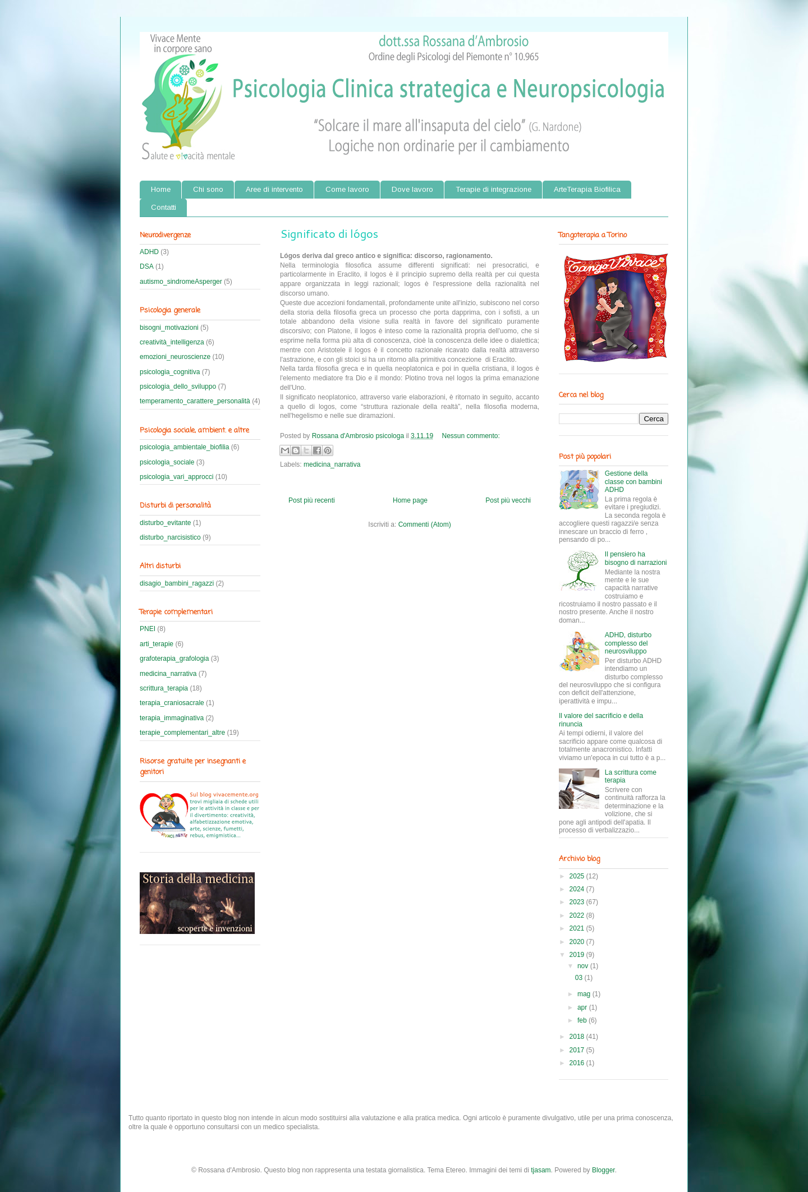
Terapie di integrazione (493, 189)
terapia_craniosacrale (172, 703)
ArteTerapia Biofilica (587, 189)
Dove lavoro (412, 189)
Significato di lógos (329, 233)
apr (583, 1007)
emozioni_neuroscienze (175, 357)
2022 (578, 915)
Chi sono (208, 189)
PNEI (147, 629)
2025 (578, 876)
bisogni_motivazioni (169, 328)
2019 (578, 955)
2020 (578, 942)
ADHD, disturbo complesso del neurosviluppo (628, 643)
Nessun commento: (471, 436)
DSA (147, 266)
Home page (410, 500)
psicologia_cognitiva (170, 372)
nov (583, 966)
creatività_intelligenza (172, 342)
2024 (578, 889)
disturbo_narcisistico (170, 537)
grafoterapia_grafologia (174, 658)
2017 (578, 1050)
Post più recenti (311, 500)
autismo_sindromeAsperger (181, 282)
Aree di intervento (274, 189)
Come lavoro (347, 189)
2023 (578, 902)
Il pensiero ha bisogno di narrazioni (636, 558)
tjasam (540, 1170)
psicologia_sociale (167, 462)
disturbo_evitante (165, 523)
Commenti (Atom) (424, 524)
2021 (578, 928)
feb (583, 1020)
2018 (578, 1037)
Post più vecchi (508, 500)
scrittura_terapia (164, 688)
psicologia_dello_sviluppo (178, 386)
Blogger (603, 1170)
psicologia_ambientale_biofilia (184, 447)
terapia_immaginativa (172, 718)
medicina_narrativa (332, 464)
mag (585, 994)
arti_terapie (156, 644)
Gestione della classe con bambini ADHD (633, 482)
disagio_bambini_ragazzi (177, 583)
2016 (578, 1063)
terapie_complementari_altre (182, 733)
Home (161, 189)
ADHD (149, 252)
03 (580, 978)
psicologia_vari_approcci (176, 477)
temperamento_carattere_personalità (195, 401)
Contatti (163, 207)
